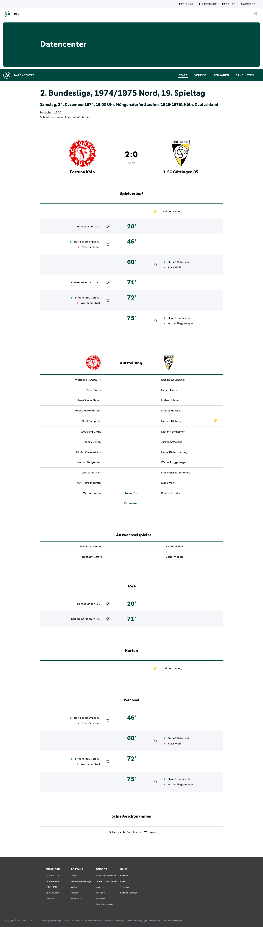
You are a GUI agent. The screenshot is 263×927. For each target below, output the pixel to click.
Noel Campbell (91, 247)
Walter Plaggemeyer (180, 323)
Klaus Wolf (174, 267)
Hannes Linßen (86, 226)
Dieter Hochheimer (173, 431)
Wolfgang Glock (90, 303)
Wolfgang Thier (91, 472)
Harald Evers (169, 390)
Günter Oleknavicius (88, 452)
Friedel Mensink (171, 410)
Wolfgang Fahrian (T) (88, 380)
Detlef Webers (177, 262)
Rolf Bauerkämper (85, 241)
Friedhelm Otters (85, 297)
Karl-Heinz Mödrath (83, 282)
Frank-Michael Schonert (175, 472)
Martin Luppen (92, 493)
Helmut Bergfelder (89, 462)
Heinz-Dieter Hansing (174, 452)
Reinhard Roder (170, 493)
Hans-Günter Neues (89, 400)
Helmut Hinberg (172, 211)
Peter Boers (93, 390)
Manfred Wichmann (78, 117)
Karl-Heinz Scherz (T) (173, 380)
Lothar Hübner (170, 400)
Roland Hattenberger (87, 410)
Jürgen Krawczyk (171, 442)
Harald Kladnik (177, 318)
